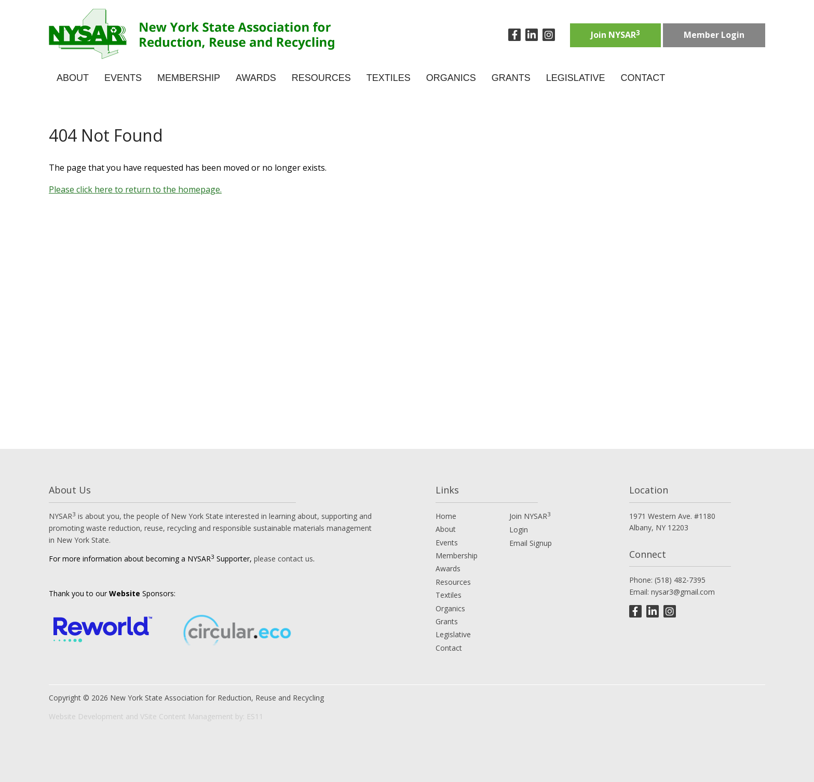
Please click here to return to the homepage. (135, 189)
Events (447, 542)
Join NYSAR (615, 34)
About (446, 529)
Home (446, 516)
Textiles (449, 595)
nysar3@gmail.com (683, 592)
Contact (449, 648)
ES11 (255, 716)
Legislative (453, 634)
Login (518, 529)
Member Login (714, 34)
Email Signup (530, 543)
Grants (447, 621)
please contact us (283, 559)
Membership (457, 555)
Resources (453, 582)
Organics (450, 608)
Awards (448, 568)
